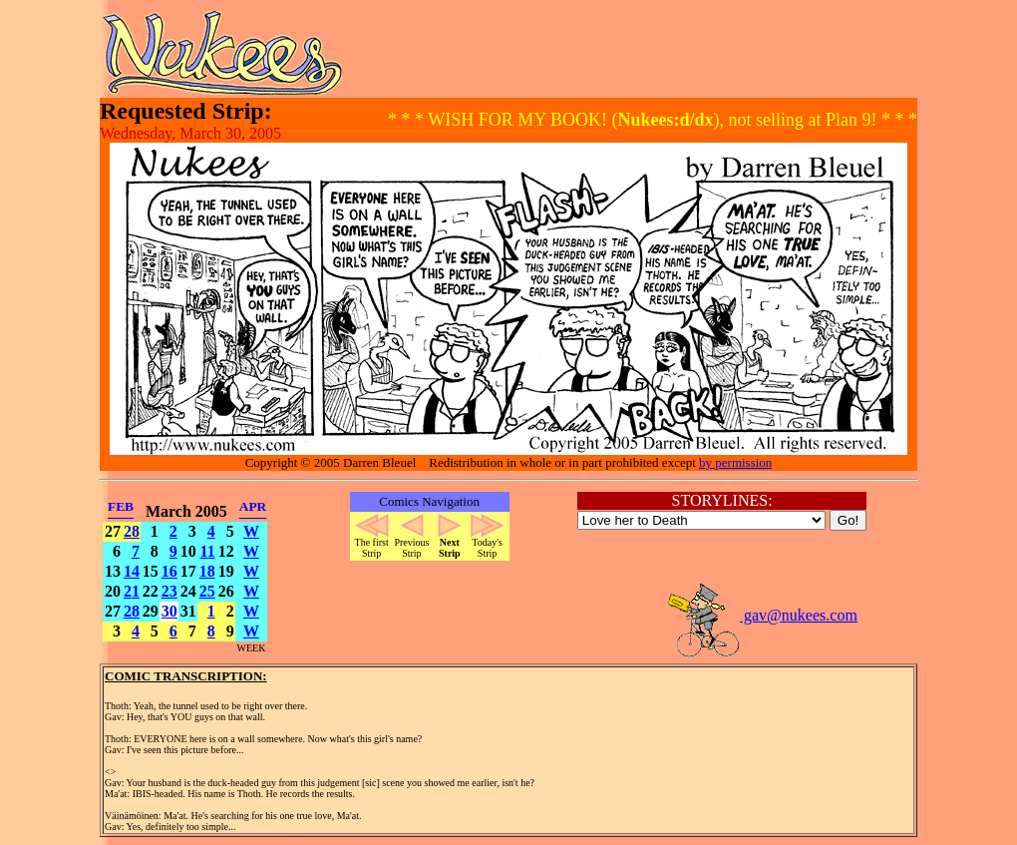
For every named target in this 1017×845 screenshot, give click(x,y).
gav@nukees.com (761, 615)
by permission (735, 462)
